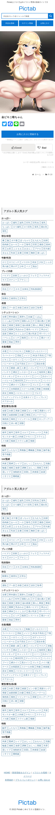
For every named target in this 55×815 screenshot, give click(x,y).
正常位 (23, 298)
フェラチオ (44, 275)
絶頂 (26, 307)
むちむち (37, 240)
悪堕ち (23, 317)
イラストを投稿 (40, 772)
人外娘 (20, 436)
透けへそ (45, 338)
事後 (48, 325)
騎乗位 (5, 298)
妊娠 (30, 317)
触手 (4, 450)
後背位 (14, 298)
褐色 (13, 419)
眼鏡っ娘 (15, 368)
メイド (27, 355)
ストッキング (8, 376)
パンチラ (6, 372)
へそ (22, 244)
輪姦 (4, 468)
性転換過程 (36, 289)
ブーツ (5, 384)
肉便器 (35, 472)
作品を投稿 (9, 23)
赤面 (20, 307)
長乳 (36, 227)
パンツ (27, 359)
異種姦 (23, 450)
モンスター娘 (8, 436)
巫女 (4, 393)
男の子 (14, 266)
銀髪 (24, 410)
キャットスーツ (24, 376)
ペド (28, 266)
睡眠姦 (16, 476)
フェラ (33, 275)
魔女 (50, 372)
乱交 (4, 329)
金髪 (4, 410)
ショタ (49, 262)
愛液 (4, 342)
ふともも (17, 249)
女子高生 (21, 364)
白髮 (22, 415)
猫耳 (4, 432)
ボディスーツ (38, 359)
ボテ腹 (14, 240)
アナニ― (24, 280)
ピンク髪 (33, 410)
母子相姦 (6, 454)
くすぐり (6, 476)
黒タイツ (26, 384)
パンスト (47, 380)
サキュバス (36, 432)
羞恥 (4, 307)
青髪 (4, 415)
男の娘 (5, 266)
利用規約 (9, 780)
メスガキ (26, 262)
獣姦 (39, 450)
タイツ (31, 364)
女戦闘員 (15, 389)
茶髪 (34, 419)
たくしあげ (7, 321)
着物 (11, 393)
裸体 (11, 333)
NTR (17, 321)
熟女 (35, 266)
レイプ (19, 463)
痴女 (4, 325)
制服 (28, 351)
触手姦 (47, 450)
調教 (24, 468)
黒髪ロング (44, 410)
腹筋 (41, 244)
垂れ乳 (44, 227)
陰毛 (28, 244)
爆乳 (15, 223)
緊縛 (11, 463)
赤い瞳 (14, 423)
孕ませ (44, 329)
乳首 (13, 253)
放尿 (18, 468)
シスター (24, 372)
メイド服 (45, 384)
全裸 (4, 317)
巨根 (26, 253)
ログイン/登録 (27, 23)
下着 (49, 355)
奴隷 (43, 472)
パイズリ (6, 275)
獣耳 (18, 432)
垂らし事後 (38, 325)
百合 (4, 289)
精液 (11, 325)
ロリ (4, 262)
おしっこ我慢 (35, 468)
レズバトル (33, 338)
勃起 (11, 342)
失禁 (46, 468)
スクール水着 (28, 389)
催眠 (11, 468)
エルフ (25, 432)
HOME (7, 772)
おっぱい (6, 223)
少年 (22, 266)
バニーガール (8, 364)
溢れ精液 (26, 325)
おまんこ (28, 249)
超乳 (22, 223)
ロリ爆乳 (17, 227)
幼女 (34, 262)
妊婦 (46, 240)
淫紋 (19, 355)
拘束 (4, 463)
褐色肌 (5, 419)
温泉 (4, 333)
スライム (41, 436)
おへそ (14, 244)
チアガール (7, 401)
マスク (42, 368)
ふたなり (13, 450)
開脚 (11, 329)
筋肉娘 (5, 244)
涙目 (33, 307)
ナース (5, 389)
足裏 (20, 253)
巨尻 (35, 244)
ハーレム (6, 338)
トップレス (41, 397)
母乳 (4, 231)
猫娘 (32, 441)
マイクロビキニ (16, 351)
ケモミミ (30, 436)
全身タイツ (28, 397)
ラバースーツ (8, 355)
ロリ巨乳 (28, 227)
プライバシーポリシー (25, 780)
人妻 (24, 368)
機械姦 (31, 450)
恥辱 (39, 307)
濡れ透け (41, 321)
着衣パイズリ (32, 329)
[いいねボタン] (18, 147)
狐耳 (11, 432)
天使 (46, 432)
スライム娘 (23, 441)
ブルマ (37, 393)
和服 (39, 389)
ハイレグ (32, 368)
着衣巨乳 (19, 380)
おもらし (39, 463)
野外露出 (13, 317)
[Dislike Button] (44, 147)
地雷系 (42, 372)
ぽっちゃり (25, 240)
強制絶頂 (17, 472)
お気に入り (44, 23)
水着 (4, 351)
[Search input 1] (25, 16)
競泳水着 (41, 364)
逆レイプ (6, 472)
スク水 (5, 368)
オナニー (13, 280)
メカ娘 (5, 441)
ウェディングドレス (11, 397)
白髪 (11, 410)
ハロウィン (16, 359)
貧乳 (44, 223)
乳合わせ (20, 329)
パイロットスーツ (24, 393)
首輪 (50, 368)
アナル (38, 249)
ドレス (35, 384)
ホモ (18, 289)
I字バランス (44, 333)
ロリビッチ (14, 262)
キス (4, 280)
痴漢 (24, 338)
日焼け (5, 423)
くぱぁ (38, 317)
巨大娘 (47, 249)
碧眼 (22, 423)
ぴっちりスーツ (39, 351)
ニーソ (37, 376)
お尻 (9, 249)
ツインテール (24, 419)
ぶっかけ (24, 275)
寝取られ (26, 321)
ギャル (33, 372)
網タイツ (15, 384)
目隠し (27, 472)
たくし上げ (21, 333)
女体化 (25, 289)
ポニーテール (39, 415)
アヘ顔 (12, 307)
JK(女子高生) (38, 355)
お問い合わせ (44, 780)
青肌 (28, 415)
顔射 (15, 275)
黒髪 (18, 410)
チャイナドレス (33, 380)
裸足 (15, 372)
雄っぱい (41, 253)
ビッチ (16, 338)
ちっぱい (6, 227)
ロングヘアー (45, 419)
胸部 (33, 253)
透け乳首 (32, 333)
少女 (41, 262)
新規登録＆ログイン (21, 772)
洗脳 (48, 463)
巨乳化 (36, 223)
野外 (18, 342)
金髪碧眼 (13, 415)
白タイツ (47, 376)
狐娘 (13, 441)
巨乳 (28, 223)
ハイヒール (7, 380)
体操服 (46, 389)
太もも (5, 253)
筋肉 (48, 244)
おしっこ (28, 463)
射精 (18, 325)
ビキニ (5, 359)
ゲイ (11, 289)
